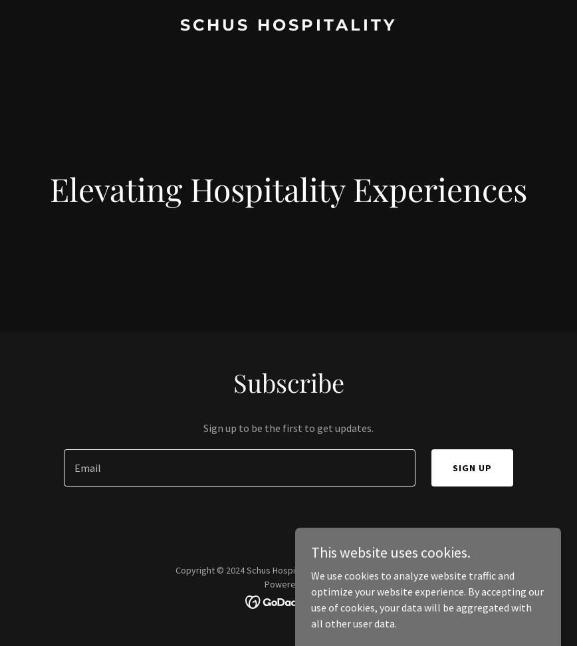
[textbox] (239, 467)
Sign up (472, 468)
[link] (288, 26)
